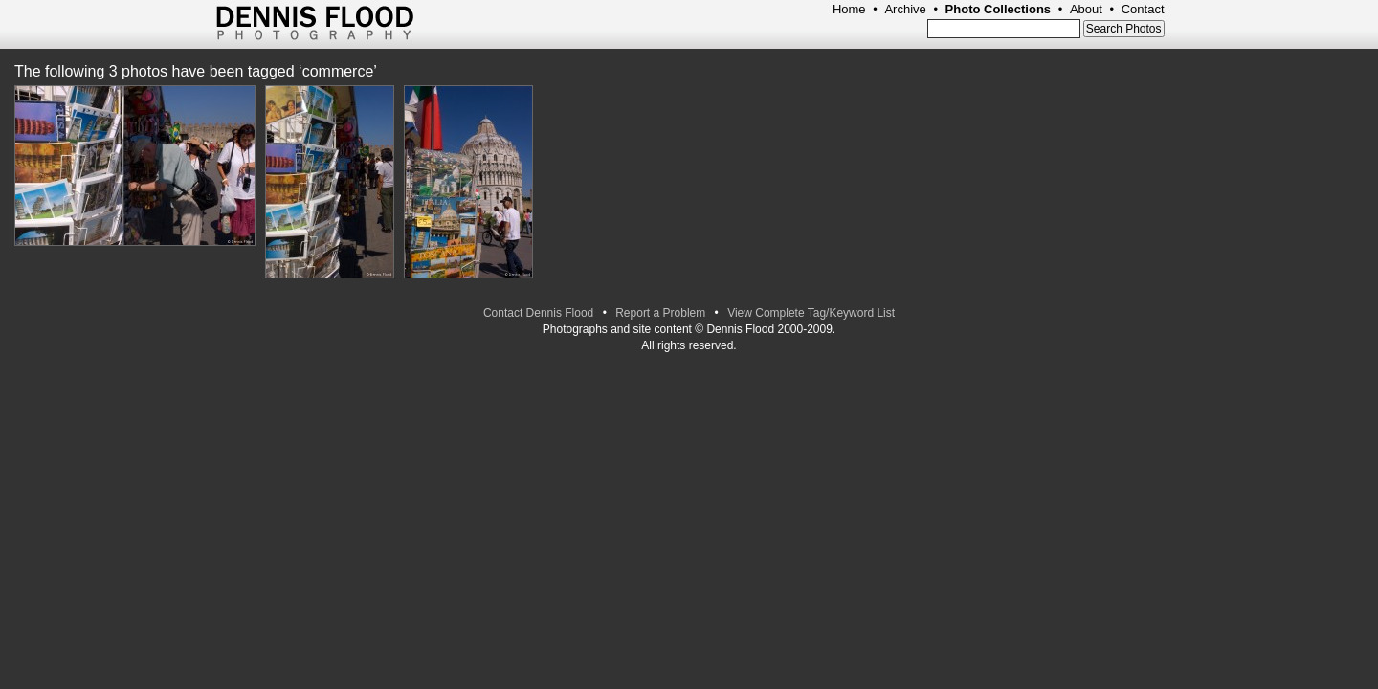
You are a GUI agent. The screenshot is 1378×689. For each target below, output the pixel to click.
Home (849, 9)
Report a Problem (660, 313)
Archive (904, 9)
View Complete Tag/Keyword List (811, 313)
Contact (1143, 9)
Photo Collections (998, 9)
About (1086, 9)
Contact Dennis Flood (538, 313)
